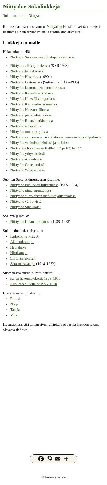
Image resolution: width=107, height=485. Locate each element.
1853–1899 (74, 148)
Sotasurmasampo (22, 264)
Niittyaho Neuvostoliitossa (30, 110)
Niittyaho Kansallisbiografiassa (33, 99)
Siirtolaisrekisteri (22, 258)
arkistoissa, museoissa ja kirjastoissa (74, 137)
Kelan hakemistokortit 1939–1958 (35, 279)
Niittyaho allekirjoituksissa (30, 66)
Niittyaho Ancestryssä (26, 159)
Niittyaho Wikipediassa (27, 170)
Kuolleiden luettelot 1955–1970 (33, 284)
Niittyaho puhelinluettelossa (30, 115)
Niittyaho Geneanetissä (27, 165)
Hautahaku (18, 247)
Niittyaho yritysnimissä (27, 154)
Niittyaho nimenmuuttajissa (30, 190)
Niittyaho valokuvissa (26, 137)
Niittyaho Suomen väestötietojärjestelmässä (42, 57)
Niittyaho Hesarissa (24, 77)
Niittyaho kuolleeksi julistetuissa (34, 185)
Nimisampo (18, 253)
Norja (14, 304)
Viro (13, 315)
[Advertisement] (53, 389)
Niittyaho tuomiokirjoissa (29, 132)
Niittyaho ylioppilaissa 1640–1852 (35, 148)
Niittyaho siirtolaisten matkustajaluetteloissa (43, 196)
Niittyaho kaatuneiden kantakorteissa (37, 88)
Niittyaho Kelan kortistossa (30, 222)
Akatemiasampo (22, 242)
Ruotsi (15, 299)
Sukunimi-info (13, 16)
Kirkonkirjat (19, 236)
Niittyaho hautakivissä (26, 71)
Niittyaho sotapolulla (25, 126)
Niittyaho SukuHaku (25, 207)
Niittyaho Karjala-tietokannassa (33, 104)
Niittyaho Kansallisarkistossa (31, 93)
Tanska (15, 310)
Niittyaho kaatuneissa (26, 82)
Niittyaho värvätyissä (25, 201)
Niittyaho (35, 16)
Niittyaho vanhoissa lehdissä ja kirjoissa (39, 143)
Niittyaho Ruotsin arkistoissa (31, 121)
